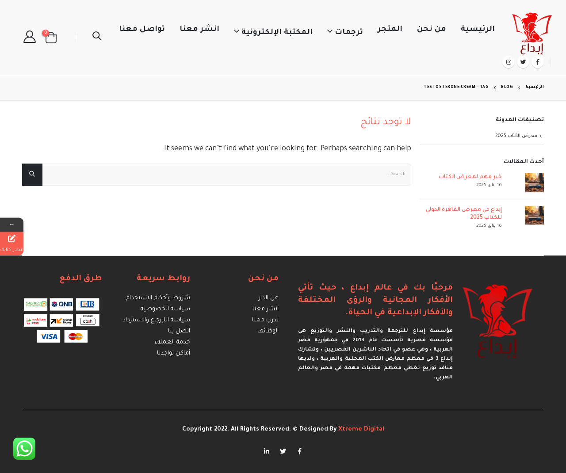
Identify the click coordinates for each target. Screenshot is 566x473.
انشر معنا (199, 30)
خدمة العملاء (172, 342)
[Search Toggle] (97, 37)
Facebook (299, 451)
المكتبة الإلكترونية (277, 33)
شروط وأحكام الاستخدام (158, 298)
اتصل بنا (179, 331)
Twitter (283, 451)
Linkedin (266, 451)
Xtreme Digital (360, 429)
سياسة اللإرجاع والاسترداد (156, 320)
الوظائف (268, 331)
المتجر (390, 30)
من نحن (431, 30)
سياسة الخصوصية (165, 309)
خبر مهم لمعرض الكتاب (470, 177)
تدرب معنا (265, 320)
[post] (525, 182)
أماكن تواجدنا (173, 353)
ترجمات (349, 33)
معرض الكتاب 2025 (516, 136)
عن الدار (269, 298)
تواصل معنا (142, 30)
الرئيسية (478, 30)
